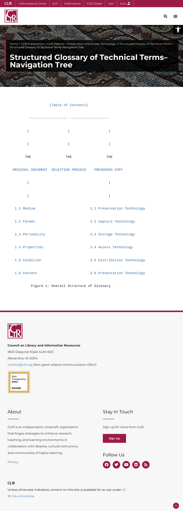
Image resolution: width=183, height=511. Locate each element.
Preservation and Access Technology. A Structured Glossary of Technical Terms (119, 44)
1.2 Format (25, 221)
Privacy (13, 462)
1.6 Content (26, 273)
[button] (178, 29)
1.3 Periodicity (30, 234)
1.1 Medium (25, 208)
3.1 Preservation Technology (117, 208)
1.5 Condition (28, 260)
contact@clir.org (20, 364)
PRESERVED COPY (108, 170)
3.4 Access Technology (111, 247)
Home (14, 44)
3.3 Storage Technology (112, 234)
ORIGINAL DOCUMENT (30, 170)
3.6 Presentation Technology (117, 273)
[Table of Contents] (68, 105)
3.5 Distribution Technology (117, 260)
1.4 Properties (29, 247)
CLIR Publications (32, 44)
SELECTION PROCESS (68, 170)
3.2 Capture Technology (112, 221)
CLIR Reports (55, 44)
